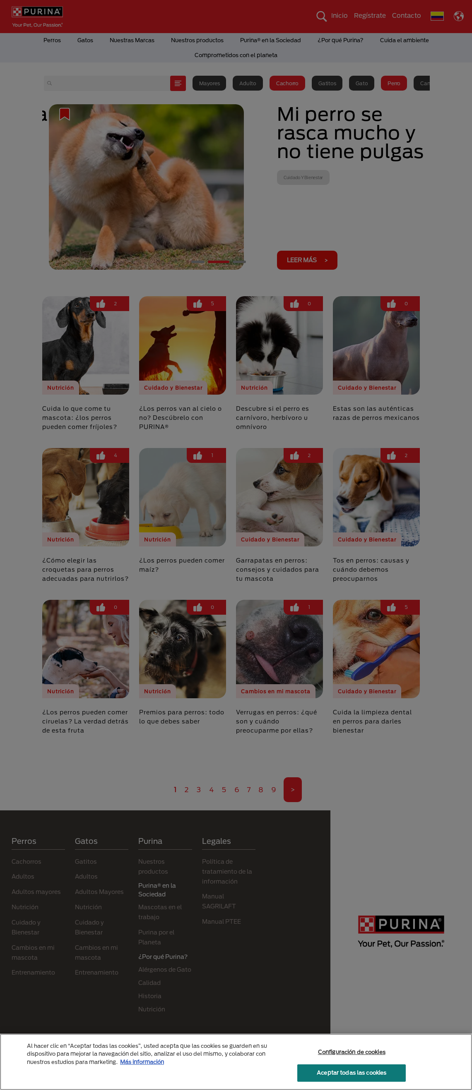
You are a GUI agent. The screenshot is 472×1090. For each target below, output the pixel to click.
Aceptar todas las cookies (351, 1072)
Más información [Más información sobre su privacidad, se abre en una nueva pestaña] (142, 1062)
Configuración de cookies (351, 1052)
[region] (236, 1062)
